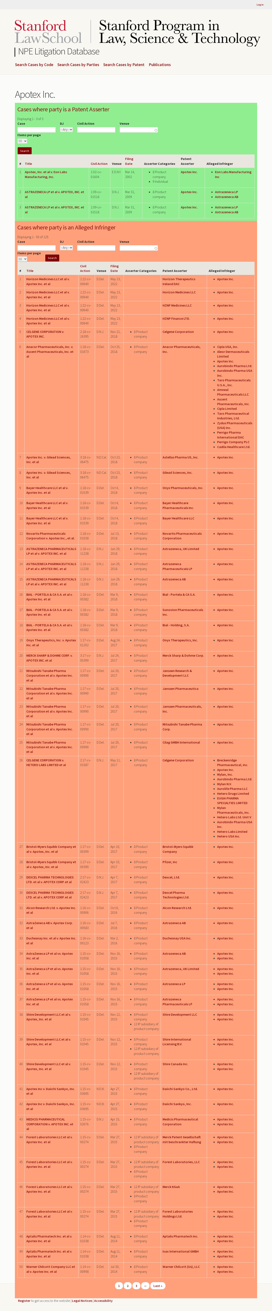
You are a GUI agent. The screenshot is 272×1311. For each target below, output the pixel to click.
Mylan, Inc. (225, 774)
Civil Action (85, 123)
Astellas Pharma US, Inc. (180, 457)
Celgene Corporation (178, 332)
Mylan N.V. (224, 784)
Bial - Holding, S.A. (176, 625)
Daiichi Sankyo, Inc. (177, 1104)
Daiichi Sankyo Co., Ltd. (180, 1089)
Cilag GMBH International (181, 742)
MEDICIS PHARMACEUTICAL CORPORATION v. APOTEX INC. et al (49, 1124)
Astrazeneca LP (226, 192)
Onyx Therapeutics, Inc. (180, 640)
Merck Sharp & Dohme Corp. (183, 655)
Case (21, 123)
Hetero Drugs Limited (233, 793)
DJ (62, 123)
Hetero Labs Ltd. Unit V (234, 817)
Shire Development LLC (180, 1014)
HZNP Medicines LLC (177, 305)
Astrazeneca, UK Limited (181, 549)
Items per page (29, 135)
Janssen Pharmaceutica (180, 688)
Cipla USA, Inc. (227, 347)
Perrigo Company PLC (233, 442)
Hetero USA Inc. (228, 836)
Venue (124, 123)
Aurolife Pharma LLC (232, 788)
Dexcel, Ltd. (171, 877)
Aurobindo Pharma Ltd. (234, 366)
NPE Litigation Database (58, 51)
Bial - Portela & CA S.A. (179, 594)
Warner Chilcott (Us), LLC (181, 1266)
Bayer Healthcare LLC (178, 518)
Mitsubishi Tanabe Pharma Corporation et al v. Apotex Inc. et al (49, 675)
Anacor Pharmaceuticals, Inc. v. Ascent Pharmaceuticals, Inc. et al (50, 351)
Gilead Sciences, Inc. (178, 472)
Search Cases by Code (34, 64)
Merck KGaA (171, 1187)
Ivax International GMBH (181, 1251)
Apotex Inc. (189, 172)
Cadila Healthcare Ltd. (233, 447)
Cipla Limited (227, 408)
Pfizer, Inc (170, 862)
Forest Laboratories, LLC (181, 1162)
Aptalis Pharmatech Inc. (180, 1236)
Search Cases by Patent (123, 64)
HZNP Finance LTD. (176, 318)
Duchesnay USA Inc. (177, 938)
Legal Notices (82, 1300)
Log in (260, 4)
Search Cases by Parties (78, 64)
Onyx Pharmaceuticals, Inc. (183, 488)
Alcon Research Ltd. (177, 908)
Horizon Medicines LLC (179, 292)
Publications (160, 64)
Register (24, 1300)
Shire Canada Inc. (175, 1064)
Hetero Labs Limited (232, 831)
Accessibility (103, 1300)
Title (28, 163)
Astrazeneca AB (226, 197)
